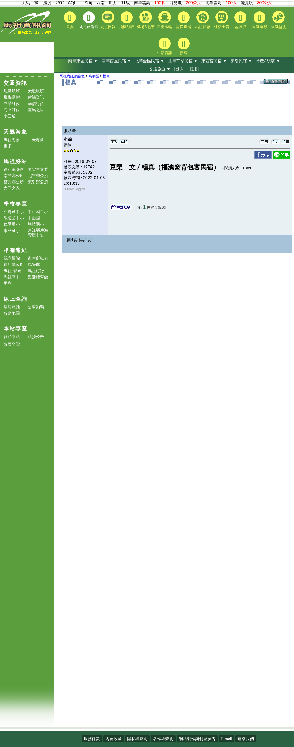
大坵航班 (36, 91)
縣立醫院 (12, 258)
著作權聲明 (163, 738)
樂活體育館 (38, 277)
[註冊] (194, 68)
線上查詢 (15, 299)
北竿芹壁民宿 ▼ (183, 60)
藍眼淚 (240, 20)
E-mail (226, 738)
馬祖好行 (36, 270)
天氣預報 (259, 20)
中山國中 (36, 218)
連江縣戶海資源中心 (38, 232)
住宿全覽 (221, 20)
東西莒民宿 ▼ (214, 60)
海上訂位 (12, 109)
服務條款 (92, 738)
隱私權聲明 (137, 738)
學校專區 (15, 203)
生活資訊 (164, 46)
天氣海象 (15, 131)
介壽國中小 (14, 211)
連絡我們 (245, 738)
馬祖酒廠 (202, 20)
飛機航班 (126, 20)
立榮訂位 (12, 103)
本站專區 (15, 328)
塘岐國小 (36, 224)
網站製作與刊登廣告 (197, 738)
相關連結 (15, 250)
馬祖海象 (12, 139)
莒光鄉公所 (14, 181)
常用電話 (12, 307)
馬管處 (34, 264)
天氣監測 (278, 20)
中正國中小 (38, 211)
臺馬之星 (36, 109)
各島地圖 (12, 313)
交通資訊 (15, 83)
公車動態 (36, 307)
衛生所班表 (38, 258)
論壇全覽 (12, 344)
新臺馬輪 (164, 20)
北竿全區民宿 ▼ (149, 60)
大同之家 (12, 188)
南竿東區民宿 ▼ (83, 60)
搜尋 (184, 46)
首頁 (70, 20)
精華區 (93, 76)
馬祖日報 (107, 20)
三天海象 (36, 139)
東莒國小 (12, 230)
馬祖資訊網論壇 (72, 76)
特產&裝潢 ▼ (268, 60)
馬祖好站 (15, 161)
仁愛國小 (12, 224)
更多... (9, 146)
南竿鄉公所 (14, 175)
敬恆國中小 (14, 218)
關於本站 (12, 336)
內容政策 (113, 738)
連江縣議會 (14, 169)
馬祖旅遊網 (88, 20)
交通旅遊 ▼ (160, 68)
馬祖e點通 (13, 270)
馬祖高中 (12, 277)
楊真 (106, 76)
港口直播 (183, 20)
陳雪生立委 (38, 169)
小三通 (10, 116)
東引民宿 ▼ (241, 60)
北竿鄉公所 (38, 175)
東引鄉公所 (38, 181)
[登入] (179, 68)
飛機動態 (12, 97)
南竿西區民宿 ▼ (116, 60)
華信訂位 (36, 103)
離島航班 (12, 91)
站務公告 (36, 336)
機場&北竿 (146, 20)
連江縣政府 (14, 264)
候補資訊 (36, 97)
